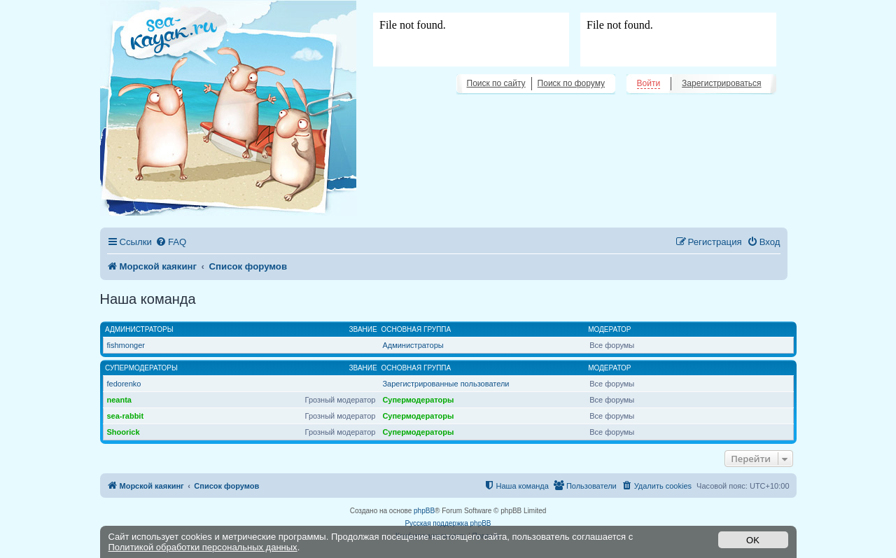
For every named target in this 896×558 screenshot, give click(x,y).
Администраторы (139, 329)
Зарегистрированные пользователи (445, 383)
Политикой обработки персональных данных (203, 547)
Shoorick (123, 432)
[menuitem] (170, 242)
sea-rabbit (125, 416)
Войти (649, 83)
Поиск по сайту (496, 83)
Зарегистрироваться (721, 83)
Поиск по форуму (571, 83)
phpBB (424, 511)
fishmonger (126, 345)
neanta (119, 400)
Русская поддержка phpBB (448, 523)
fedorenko (124, 383)
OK (753, 540)
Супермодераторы (141, 368)
